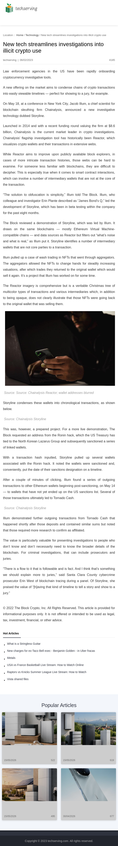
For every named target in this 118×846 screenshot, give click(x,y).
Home (19, 35)
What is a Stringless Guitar (24, 643)
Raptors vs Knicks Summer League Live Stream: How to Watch (46, 672)
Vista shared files (17, 679)
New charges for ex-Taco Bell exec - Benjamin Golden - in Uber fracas (51, 650)
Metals (11, 657)
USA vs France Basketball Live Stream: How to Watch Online (45, 665)
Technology (32, 35)
